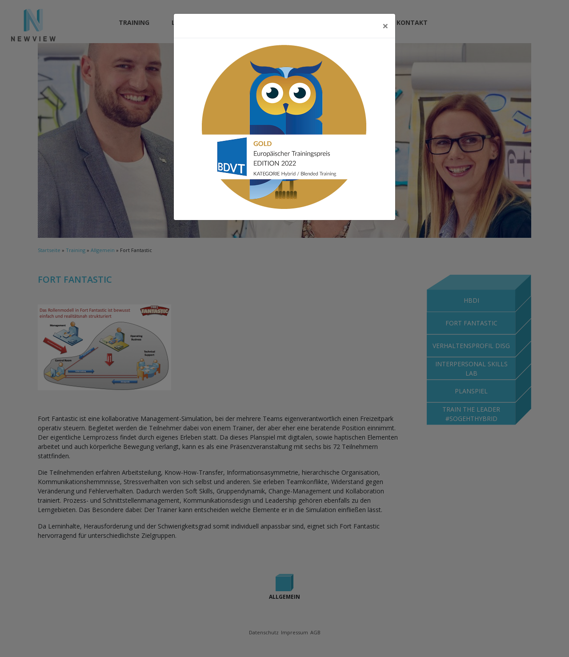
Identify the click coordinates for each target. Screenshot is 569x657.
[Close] (385, 25)
